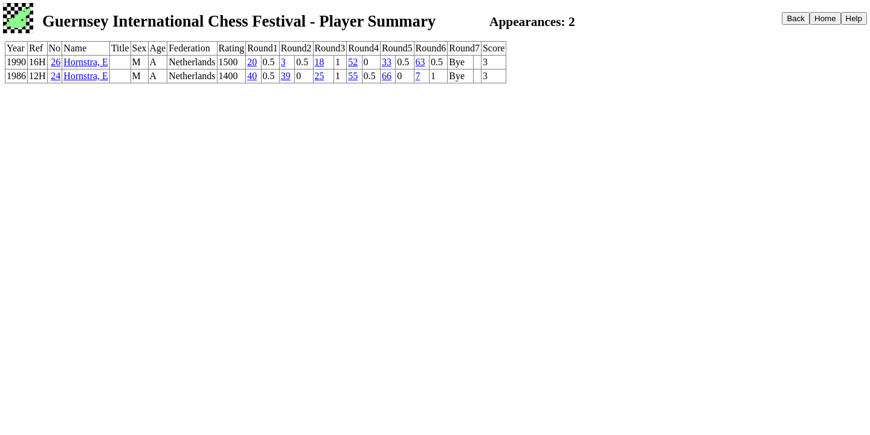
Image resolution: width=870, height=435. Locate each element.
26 (55, 62)
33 (387, 62)
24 (55, 76)
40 (252, 76)
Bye (457, 62)
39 (286, 76)
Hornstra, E (85, 62)
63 (420, 62)
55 (353, 76)
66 (387, 76)
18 (319, 62)
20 (252, 62)
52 (353, 62)
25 (319, 76)
